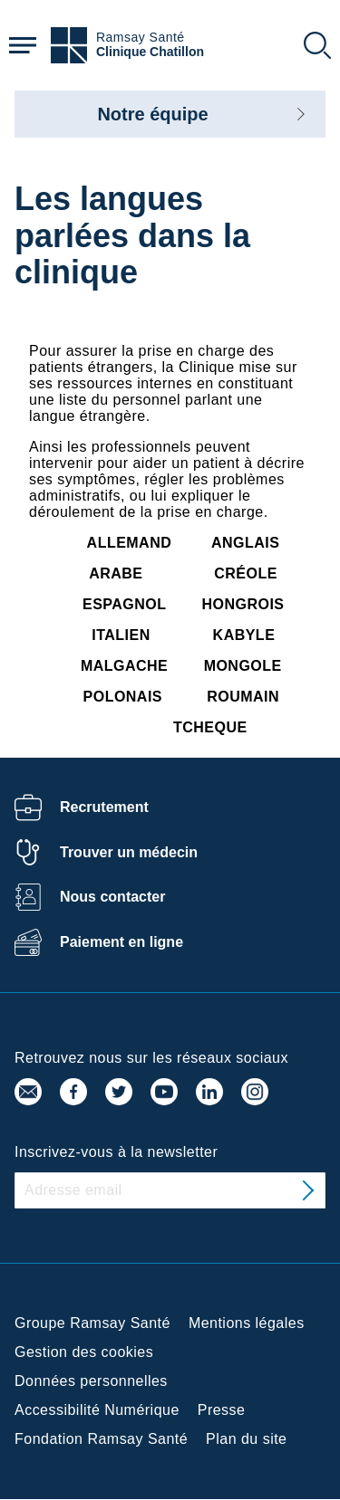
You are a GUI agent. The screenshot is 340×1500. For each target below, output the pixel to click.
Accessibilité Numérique (97, 1410)
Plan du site (246, 1439)
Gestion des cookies (84, 1352)
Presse (222, 1410)
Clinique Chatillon (150, 52)
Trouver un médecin (129, 852)
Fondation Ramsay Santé (101, 1439)
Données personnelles (91, 1381)
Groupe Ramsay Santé (92, 1323)
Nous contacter (112, 896)
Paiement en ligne (121, 942)
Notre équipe (152, 114)
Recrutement (104, 807)
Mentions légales (247, 1323)
